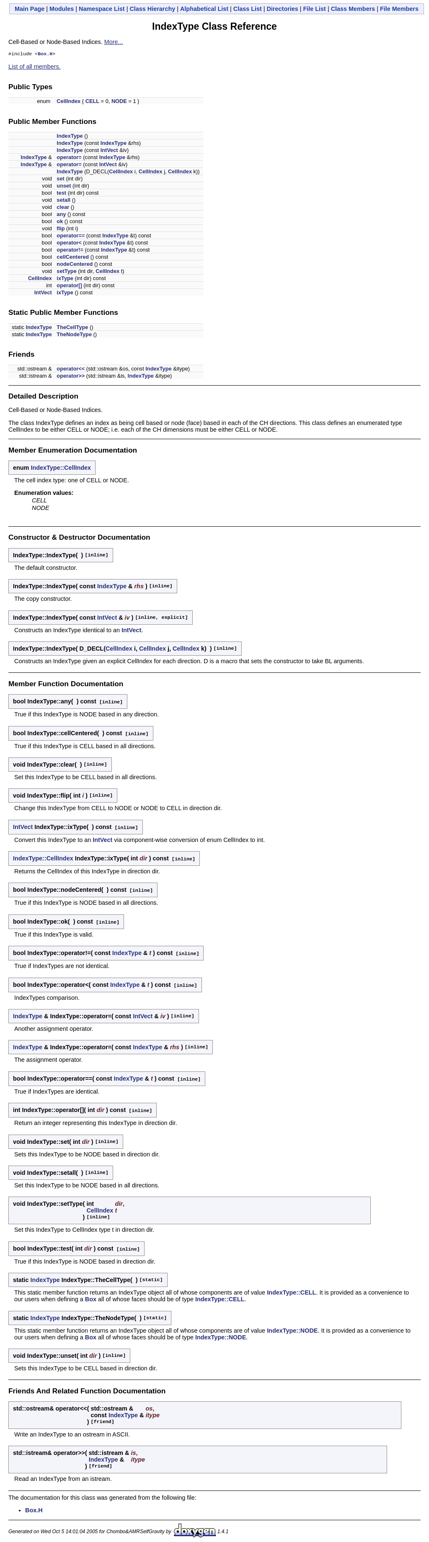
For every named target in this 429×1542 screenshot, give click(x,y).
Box (90, 1295)
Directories (282, 8)
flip (61, 229)
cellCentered (73, 258)
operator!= (70, 250)
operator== (71, 236)
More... (113, 42)
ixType (65, 279)
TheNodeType (74, 335)
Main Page (29, 8)
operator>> (71, 376)
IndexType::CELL (291, 1288)
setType (66, 272)
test (61, 193)
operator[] (69, 286)
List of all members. (34, 67)
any (61, 215)
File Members (399, 8)
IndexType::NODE (292, 1326)
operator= (69, 158)
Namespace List (102, 8)
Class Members (353, 8)
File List (314, 8)
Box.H (45, 54)
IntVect (109, 151)
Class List (247, 8)
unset (64, 186)
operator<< (71, 369)
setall (63, 201)
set (61, 179)
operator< (69, 243)
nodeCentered (75, 265)
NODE (119, 102)
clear (63, 208)
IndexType (70, 137)
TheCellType (72, 328)
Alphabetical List (204, 8)
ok (60, 222)
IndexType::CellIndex (61, 468)
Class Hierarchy (152, 8)
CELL (92, 102)
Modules (61, 8)
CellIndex (68, 102)
